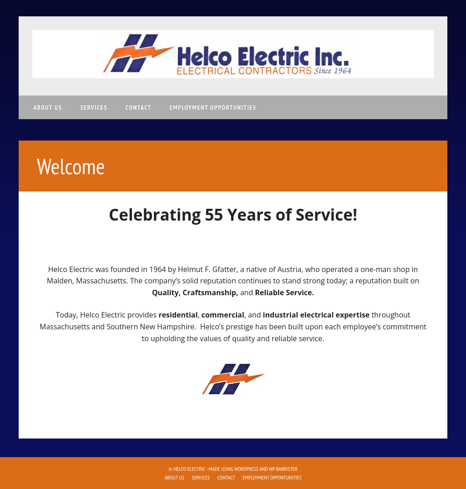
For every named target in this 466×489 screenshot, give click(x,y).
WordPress (246, 468)
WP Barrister (283, 468)
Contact (139, 107)
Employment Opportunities (212, 107)
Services (93, 107)
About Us (47, 107)
